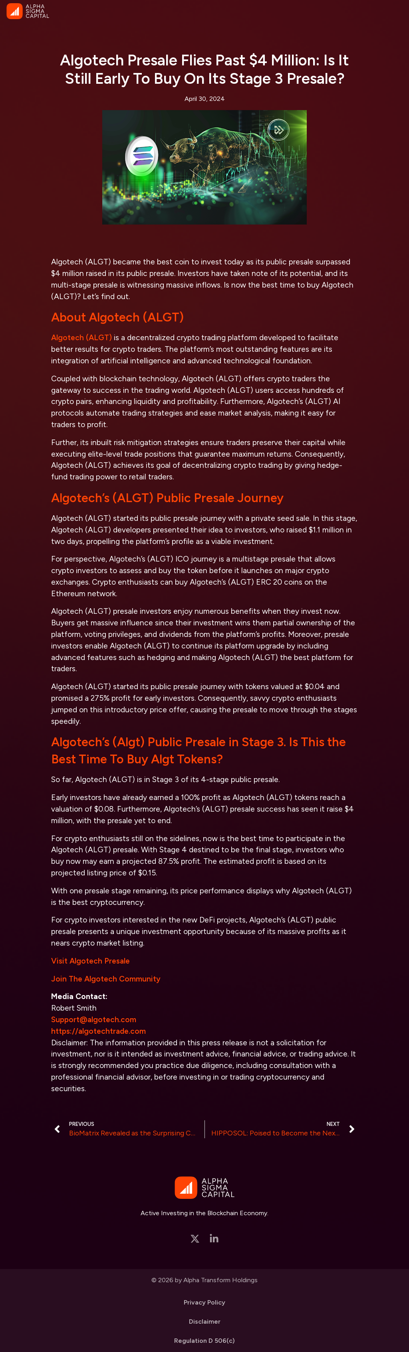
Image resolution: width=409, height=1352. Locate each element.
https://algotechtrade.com (98, 1031)
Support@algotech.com (93, 1019)
